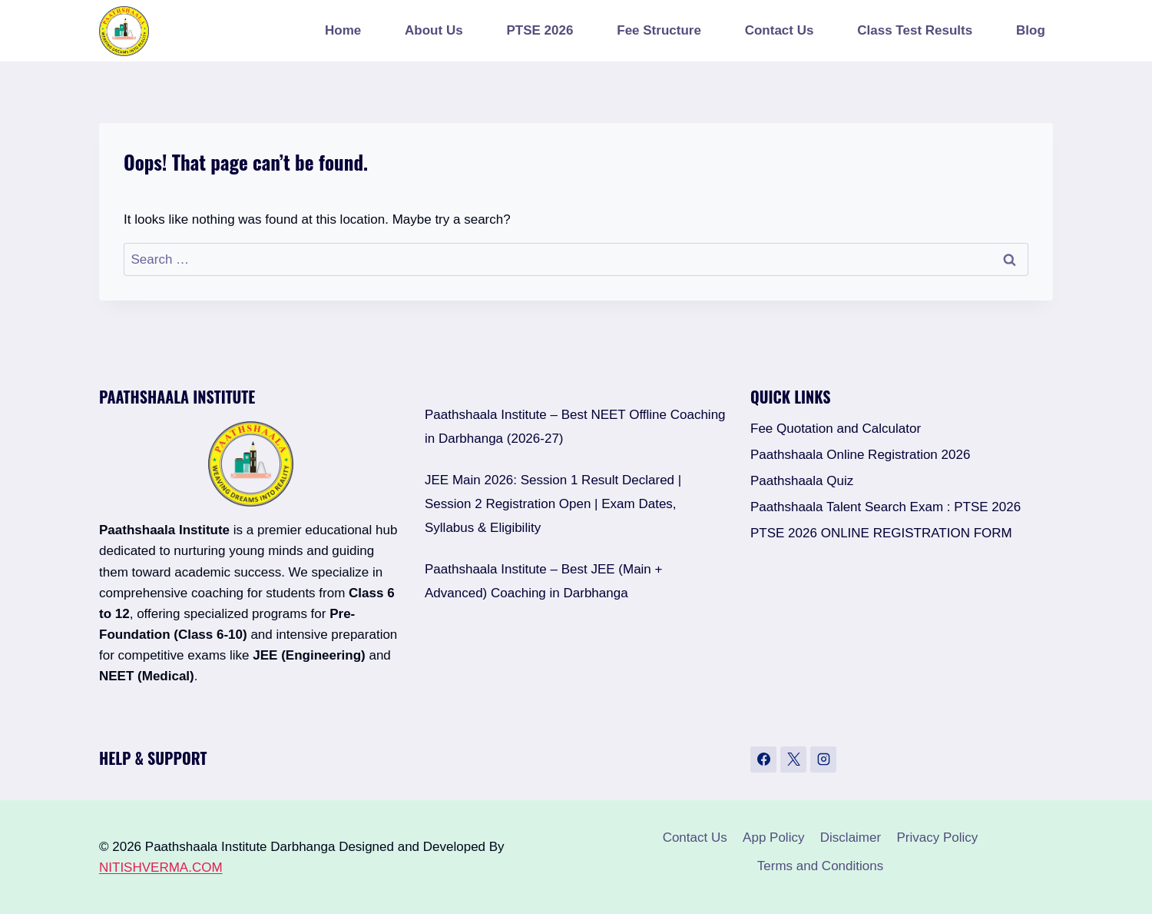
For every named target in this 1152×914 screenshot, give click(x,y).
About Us (434, 30)
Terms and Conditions (820, 866)
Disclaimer (850, 837)
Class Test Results (914, 30)
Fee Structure (659, 30)
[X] (793, 759)
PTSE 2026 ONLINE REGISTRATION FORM (881, 533)
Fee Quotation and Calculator (835, 428)
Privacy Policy (937, 837)
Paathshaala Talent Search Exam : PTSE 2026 (885, 507)
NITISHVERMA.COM (161, 867)
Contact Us (779, 30)
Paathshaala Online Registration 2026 (860, 454)
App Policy (773, 837)
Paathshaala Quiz (801, 481)
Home (343, 30)
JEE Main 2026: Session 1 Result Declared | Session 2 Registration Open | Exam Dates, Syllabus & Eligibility (553, 503)
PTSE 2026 (539, 30)
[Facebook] (763, 759)
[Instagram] (823, 759)
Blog (1030, 30)
